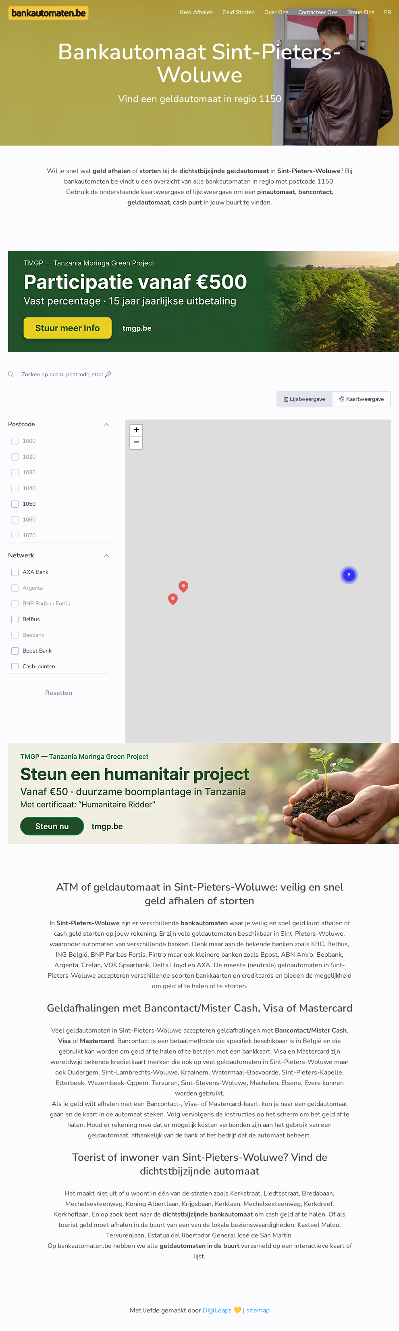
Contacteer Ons (318, 12)
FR (387, 12)
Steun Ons (360, 12)
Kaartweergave (361, 399)
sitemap (258, 1310)
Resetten (58, 692)
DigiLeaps (217, 1310)
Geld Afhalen (196, 12)
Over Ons (276, 12)
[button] (341, 567)
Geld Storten (238, 12)
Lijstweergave (304, 399)
